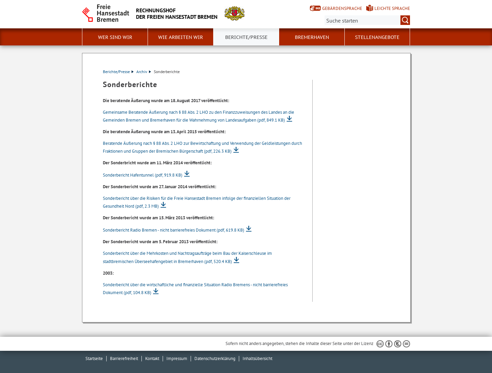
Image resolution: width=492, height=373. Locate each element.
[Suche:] (367, 20)
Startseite (94, 358)
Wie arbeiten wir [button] (180, 37)
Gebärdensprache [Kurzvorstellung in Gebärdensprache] (342, 8)
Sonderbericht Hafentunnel (142, 175)
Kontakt (152, 358)
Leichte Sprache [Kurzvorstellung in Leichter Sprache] (392, 8)
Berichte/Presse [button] (246, 37)
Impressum (176, 358)
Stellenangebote (377, 37)
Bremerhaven (312, 37)
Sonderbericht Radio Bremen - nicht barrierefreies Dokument (173, 230)
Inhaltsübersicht (257, 358)
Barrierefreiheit (124, 358)
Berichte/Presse (118, 71)
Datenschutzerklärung (214, 358)
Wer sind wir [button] (115, 37)
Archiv (143, 71)
